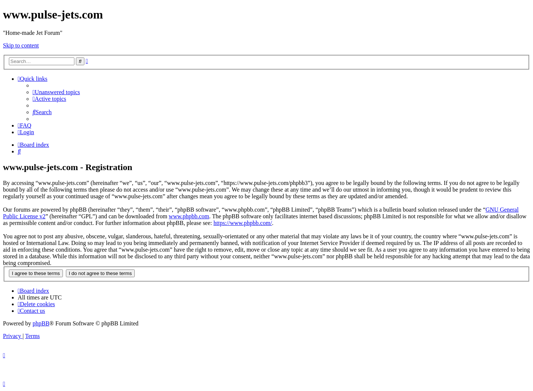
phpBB (41, 323)
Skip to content (21, 45)
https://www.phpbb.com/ (243, 223)
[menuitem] (56, 92)
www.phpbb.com (189, 216)
